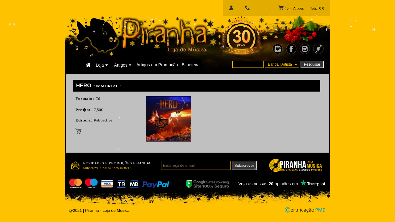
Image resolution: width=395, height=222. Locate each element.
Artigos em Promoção (157, 64)
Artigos (122, 65)
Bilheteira (191, 64)
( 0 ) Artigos (291, 8)
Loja (102, 65)
